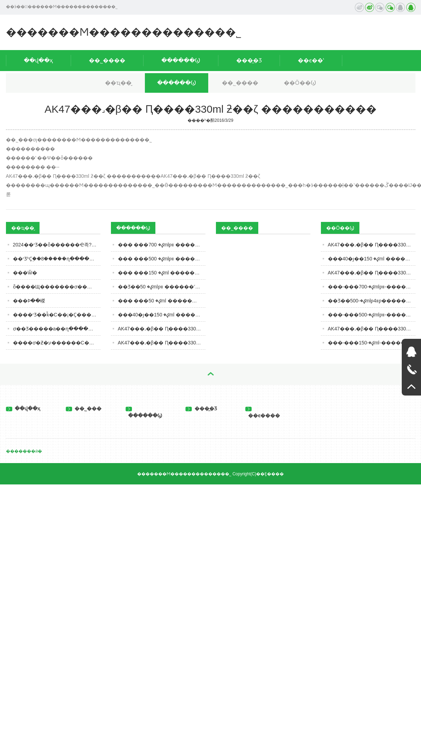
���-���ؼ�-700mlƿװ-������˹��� (371, 286)
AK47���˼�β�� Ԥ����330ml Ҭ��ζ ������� (371, 272)
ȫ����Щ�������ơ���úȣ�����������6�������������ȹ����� (56, 286)
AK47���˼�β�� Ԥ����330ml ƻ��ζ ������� (371, 244)
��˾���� (107, 60)
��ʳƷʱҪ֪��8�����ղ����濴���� (56, 258)
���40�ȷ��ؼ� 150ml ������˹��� (371, 258)
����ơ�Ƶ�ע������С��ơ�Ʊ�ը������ (56, 342)
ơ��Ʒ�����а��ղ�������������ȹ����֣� (56, 328)
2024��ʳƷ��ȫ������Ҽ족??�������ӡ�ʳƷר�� (56, 244)
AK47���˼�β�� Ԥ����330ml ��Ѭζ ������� (371, 328)
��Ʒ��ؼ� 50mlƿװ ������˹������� (161, 286)
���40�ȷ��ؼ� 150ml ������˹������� (161, 314)
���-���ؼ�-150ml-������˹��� (371, 342)
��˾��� (84, 408)
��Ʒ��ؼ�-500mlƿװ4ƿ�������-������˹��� (371, 300)
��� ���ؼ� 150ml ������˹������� (161, 272)
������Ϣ (180, 60)
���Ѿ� (25, 272)
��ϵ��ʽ (311, 60)
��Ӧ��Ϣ (300, 83)
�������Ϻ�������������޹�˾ (123, 32)
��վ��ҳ (38, 60)
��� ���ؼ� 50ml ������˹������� (161, 300)
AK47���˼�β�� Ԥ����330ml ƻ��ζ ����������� (161, 342)
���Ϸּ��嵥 (29, 300)
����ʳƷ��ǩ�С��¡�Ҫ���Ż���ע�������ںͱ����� (56, 314)
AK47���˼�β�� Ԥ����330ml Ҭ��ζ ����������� (161, 328)
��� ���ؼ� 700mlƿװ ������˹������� (161, 244)
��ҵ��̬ (118, 83)
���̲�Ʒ (249, 60)
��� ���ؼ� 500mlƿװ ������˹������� (161, 258)
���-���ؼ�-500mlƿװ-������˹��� (371, 314)
